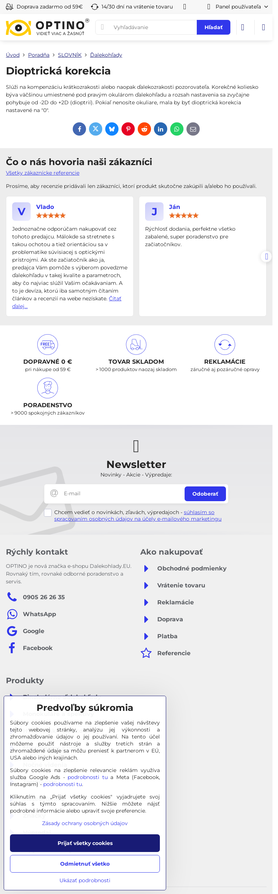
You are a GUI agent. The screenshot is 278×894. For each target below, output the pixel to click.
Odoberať (205, 493)
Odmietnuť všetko (85, 863)
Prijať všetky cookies (85, 843)
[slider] (51, 216)
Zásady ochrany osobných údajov (85, 823)
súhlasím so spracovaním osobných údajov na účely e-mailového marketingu (138, 515)
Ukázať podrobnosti (84, 880)
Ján (174, 206)
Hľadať (214, 27)
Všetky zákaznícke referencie (42, 173)
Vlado (45, 206)
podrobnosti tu (88, 777)
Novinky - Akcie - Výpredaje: (136, 474)
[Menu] (263, 27)
